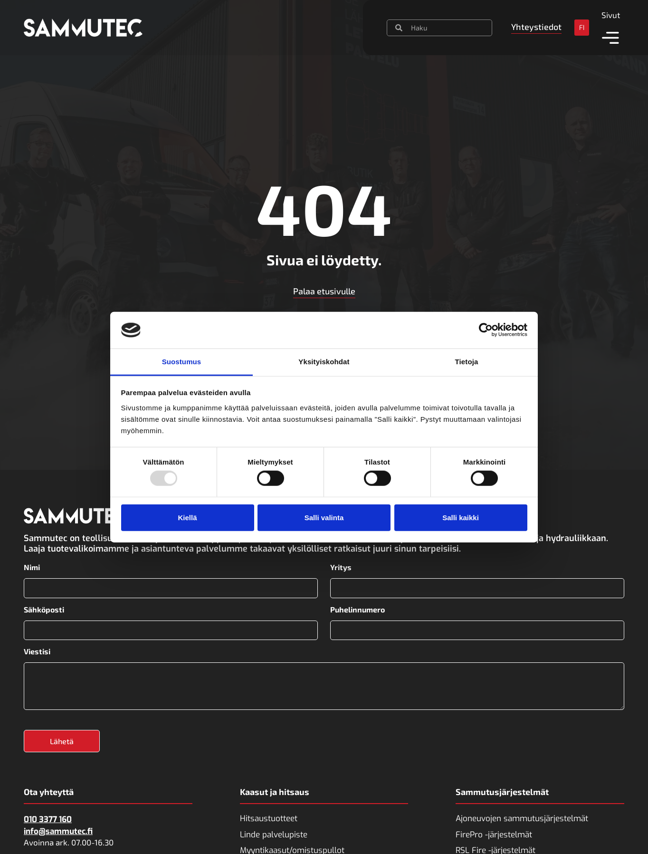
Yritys (341, 567)
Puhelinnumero (357, 608)
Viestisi (37, 650)
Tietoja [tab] (466, 362)
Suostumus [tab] (181, 362)
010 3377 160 (48, 818)
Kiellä (187, 517)
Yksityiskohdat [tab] (323, 362)
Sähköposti (44, 608)
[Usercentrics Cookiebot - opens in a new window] (485, 330)
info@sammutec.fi (58, 829)
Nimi (32, 567)
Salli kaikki (460, 517)
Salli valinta (324, 517)
